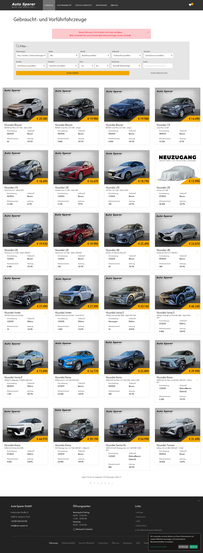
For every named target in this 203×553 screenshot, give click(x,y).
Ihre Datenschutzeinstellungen (148, 530)
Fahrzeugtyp (20, 51)
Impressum (140, 517)
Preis (81, 62)
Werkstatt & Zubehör (84, 529)
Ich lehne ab (183, 547)
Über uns (114, 5)
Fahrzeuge (49, 5)
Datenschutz (141, 525)
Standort (51, 62)
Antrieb (18, 62)
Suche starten (73, 73)
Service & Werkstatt (83, 5)
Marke (51, 51)
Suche (145, 62)
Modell (82, 51)
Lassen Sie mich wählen (158, 547)
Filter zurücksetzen (159, 73)
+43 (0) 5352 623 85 (19, 521)
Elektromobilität (64, 5)
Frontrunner (101, 5)
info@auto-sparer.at (19, 525)
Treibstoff (115, 51)
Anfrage (139, 512)
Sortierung (115, 62)
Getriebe (147, 51)
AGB (137, 521)
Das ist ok (193, 547)
